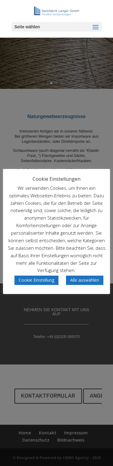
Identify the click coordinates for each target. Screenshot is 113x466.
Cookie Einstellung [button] (36, 280)
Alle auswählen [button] (84, 280)
